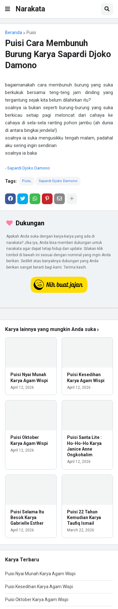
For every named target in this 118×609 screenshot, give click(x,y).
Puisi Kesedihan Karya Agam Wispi (85, 377)
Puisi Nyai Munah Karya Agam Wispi (29, 377)
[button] (7, 9)
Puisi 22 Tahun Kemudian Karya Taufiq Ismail (84, 517)
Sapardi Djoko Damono (28, 168)
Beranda (13, 32)
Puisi (31, 32)
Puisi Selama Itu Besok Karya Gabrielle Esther (27, 517)
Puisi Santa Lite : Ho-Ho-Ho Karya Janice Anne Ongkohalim (84, 446)
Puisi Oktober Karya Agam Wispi (29, 440)
